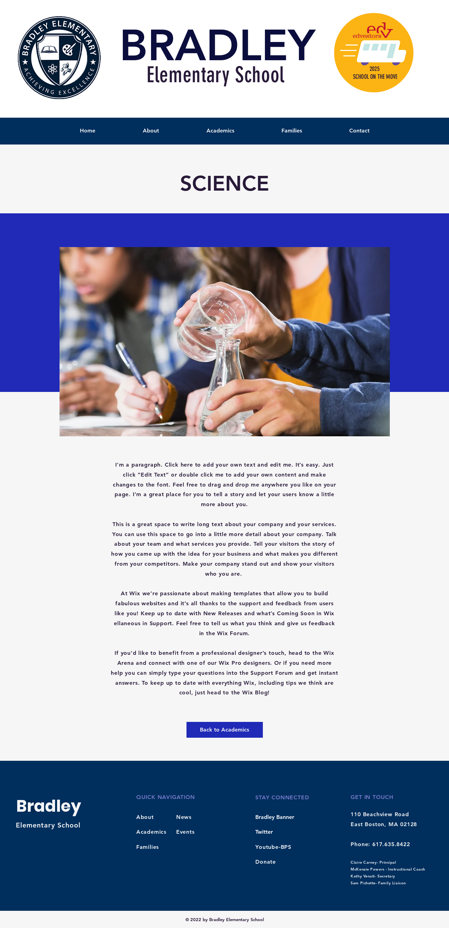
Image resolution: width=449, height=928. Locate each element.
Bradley (48, 806)
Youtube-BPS (273, 847)
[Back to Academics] (224, 730)
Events (185, 832)
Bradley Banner (274, 817)
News (184, 817)
